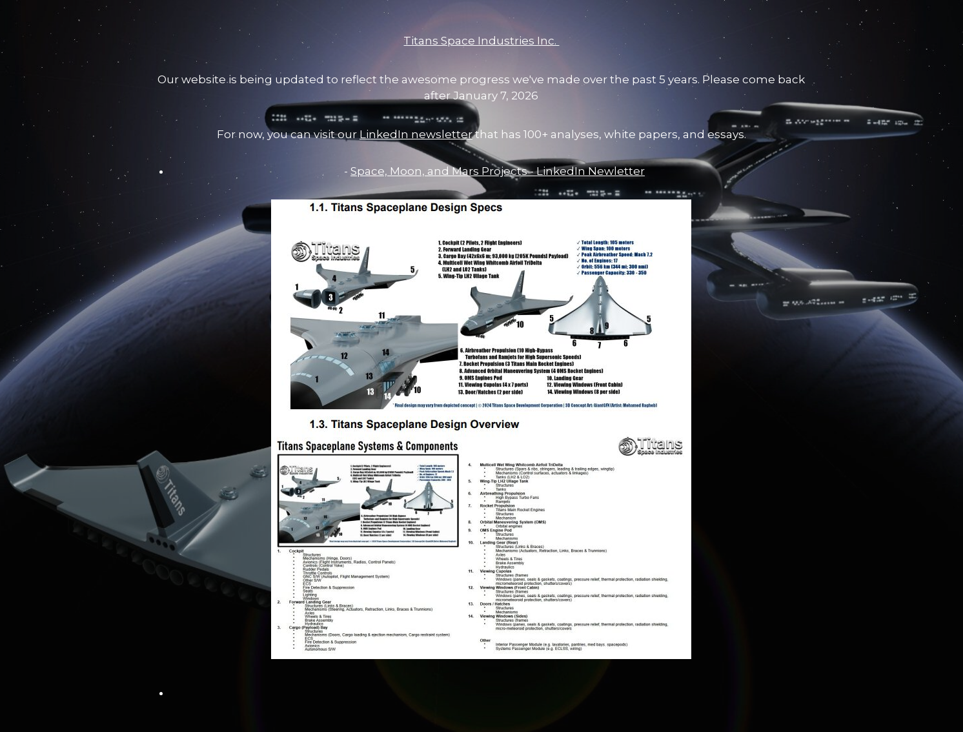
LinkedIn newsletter (416, 134)
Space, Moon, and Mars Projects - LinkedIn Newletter (497, 171)
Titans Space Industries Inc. (481, 40)
